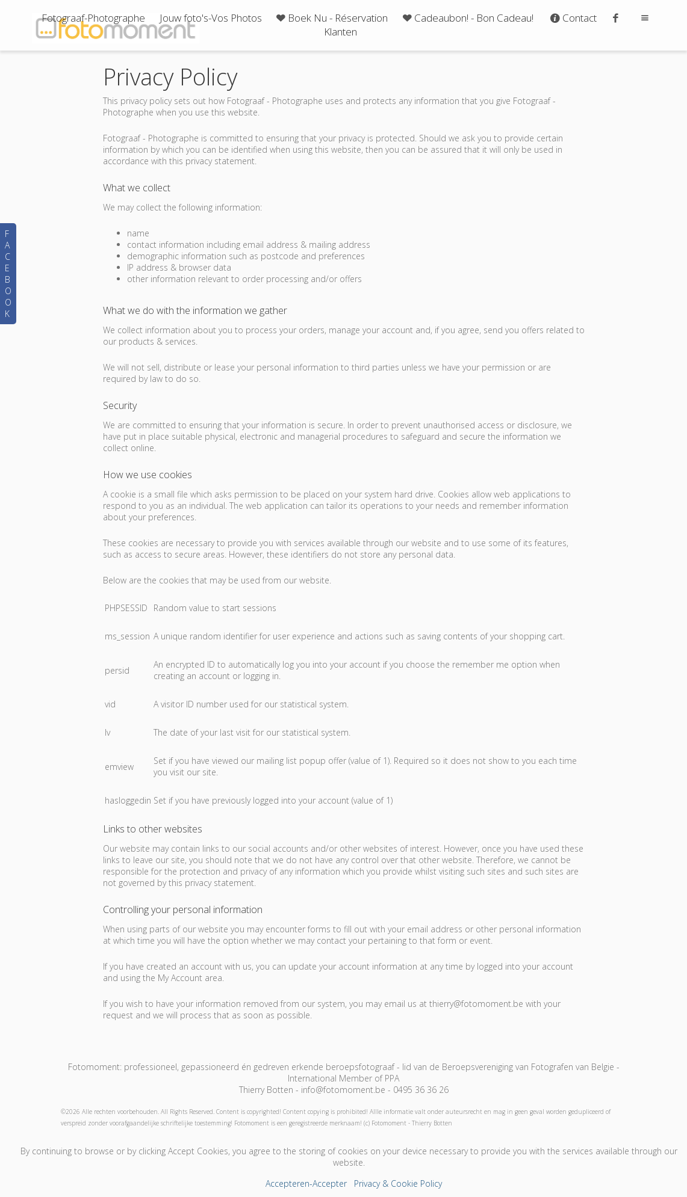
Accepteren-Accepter (306, 1183)
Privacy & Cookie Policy (398, 1183)
